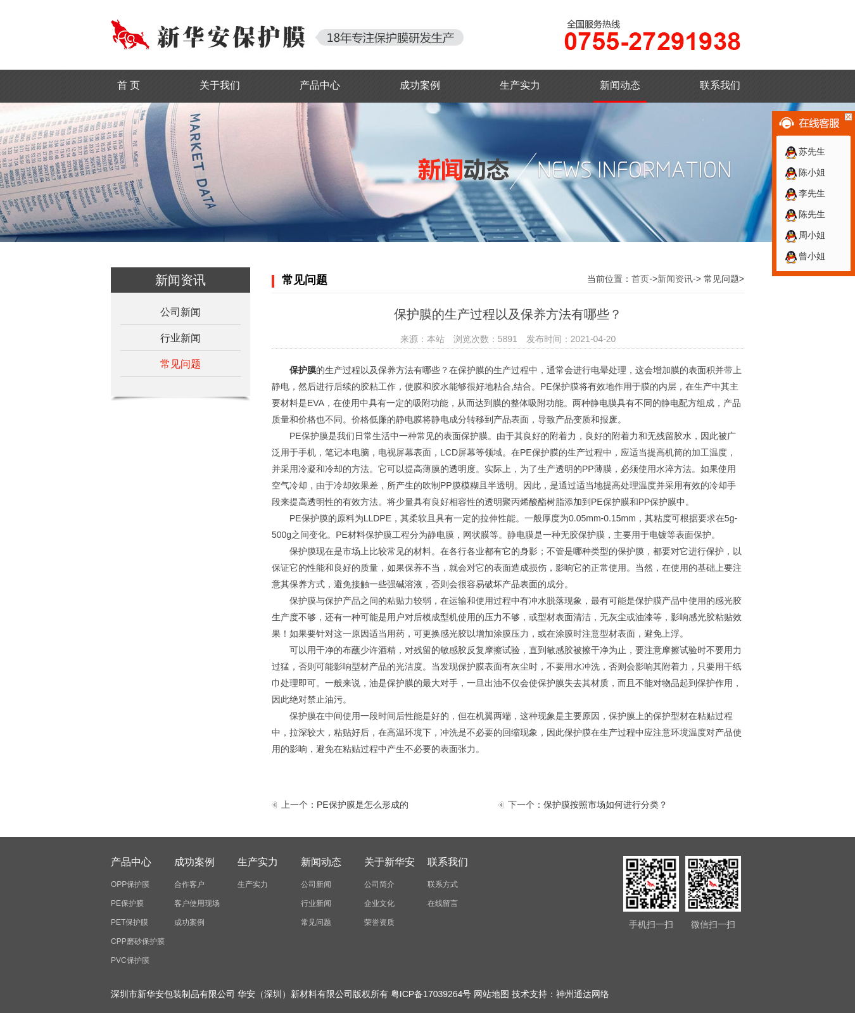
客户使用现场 (197, 903)
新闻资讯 (675, 279)
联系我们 (720, 85)
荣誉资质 (379, 922)
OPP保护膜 (130, 884)
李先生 (804, 193)
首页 (640, 279)
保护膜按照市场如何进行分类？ (605, 805)
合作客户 (189, 884)
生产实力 (520, 85)
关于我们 (220, 85)
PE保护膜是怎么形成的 (362, 805)
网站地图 (491, 994)
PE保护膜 (127, 903)
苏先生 (804, 151)
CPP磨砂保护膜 (138, 941)
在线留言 (443, 903)
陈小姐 (804, 172)
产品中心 (320, 85)
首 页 (128, 85)
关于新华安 (389, 862)
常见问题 (180, 364)
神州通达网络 (582, 994)
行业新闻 (180, 338)
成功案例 (420, 85)
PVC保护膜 (130, 960)
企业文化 (379, 903)
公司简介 (379, 884)
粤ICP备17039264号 (431, 994)
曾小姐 (804, 256)
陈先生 (804, 214)
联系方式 (443, 884)
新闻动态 (620, 85)
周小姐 (804, 235)
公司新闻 (180, 312)
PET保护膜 (129, 922)
